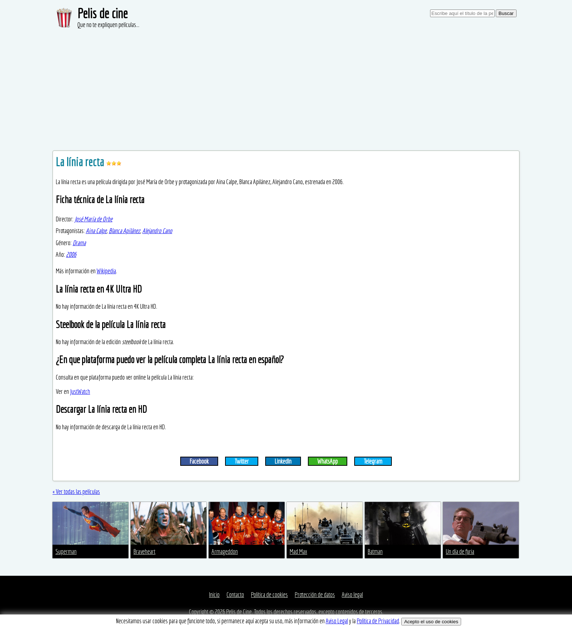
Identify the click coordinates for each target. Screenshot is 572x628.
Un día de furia (460, 551)
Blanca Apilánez (124, 231)
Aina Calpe (96, 231)
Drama (79, 243)
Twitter (242, 461)
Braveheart (144, 551)
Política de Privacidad (378, 621)
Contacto (235, 594)
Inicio (214, 594)
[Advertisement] (286, 84)
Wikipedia (106, 271)
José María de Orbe (93, 219)
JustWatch (80, 391)
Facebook (199, 461)
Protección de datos (315, 594)
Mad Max (298, 551)
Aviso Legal (337, 621)
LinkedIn (283, 461)
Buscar (506, 13)
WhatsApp (327, 461)
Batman (375, 551)
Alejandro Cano (157, 231)
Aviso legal (352, 594)
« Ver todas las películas (76, 491)
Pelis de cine (102, 13)
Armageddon (225, 551)
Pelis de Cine (239, 612)
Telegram (373, 461)
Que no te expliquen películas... (108, 24)
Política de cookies (269, 594)
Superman (66, 551)
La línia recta (81, 161)
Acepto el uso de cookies (431, 621)
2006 (71, 254)
